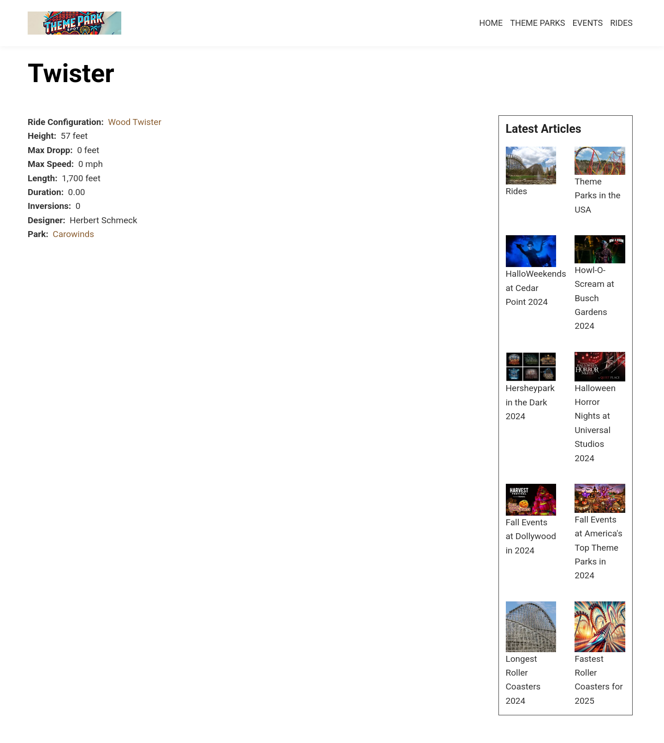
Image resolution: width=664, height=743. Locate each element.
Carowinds (73, 234)
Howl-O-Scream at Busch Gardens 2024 (594, 298)
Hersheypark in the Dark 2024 (530, 402)
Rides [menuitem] (621, 23)
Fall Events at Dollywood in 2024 (531, 536)
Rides (517, 191)
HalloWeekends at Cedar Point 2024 (536, 287)
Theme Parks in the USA (597, 195)
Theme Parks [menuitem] (537, 23)
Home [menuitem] (491, 23)
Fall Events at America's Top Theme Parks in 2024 (598, 547)
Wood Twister (134, 122)
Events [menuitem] (587, 23)
